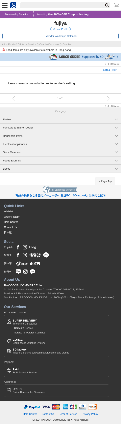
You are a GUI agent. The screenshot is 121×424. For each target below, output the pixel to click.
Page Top (106, 181)
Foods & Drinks (16, 44)
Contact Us (10, 227)
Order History (11, 216)
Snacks (32, 44)
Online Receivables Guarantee (29, 390)
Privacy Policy (90, 413)
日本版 (8, 232)
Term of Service (68, 413)
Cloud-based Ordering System (29, 341)
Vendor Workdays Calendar (61, 36)
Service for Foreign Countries (29, 332)
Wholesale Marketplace (25, 322)
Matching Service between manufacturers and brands (41, 351)
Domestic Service (23, 328)
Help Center (11, 221)
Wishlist (8, 211)
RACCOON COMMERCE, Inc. (24, 285)
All (3, 44)
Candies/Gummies (49, 44)
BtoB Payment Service (24, 371)
